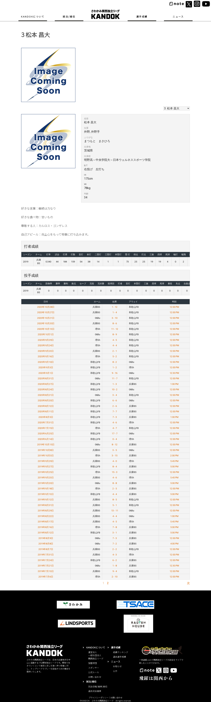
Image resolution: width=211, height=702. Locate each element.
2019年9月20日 (46, 483)
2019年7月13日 (46, 571)
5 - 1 (114, 505)
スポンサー (93, 667)
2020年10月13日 (45, 329)
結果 (114, 301)
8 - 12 (114, 444)
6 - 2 (114, 560)
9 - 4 (114, 571)
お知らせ (117, 666)
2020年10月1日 (46, 334)
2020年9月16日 (46, 356)
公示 (115, 670)
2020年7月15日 (46, 428)
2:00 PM (174, 455)
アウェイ (133, 301)
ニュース (178, 16)
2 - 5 (114, 488)
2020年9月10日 (46, 362)
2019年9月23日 (46, 477)
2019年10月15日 (45, 444)
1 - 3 (114, 384)
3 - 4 (114, 395)
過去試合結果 (94, 690)
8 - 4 (114, 466)
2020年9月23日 (46, 351)
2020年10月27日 (45, 312)
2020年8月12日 (46, 406)
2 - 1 (114, 351)
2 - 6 (114, 406)
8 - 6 (114, 323)
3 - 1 (114, 532)
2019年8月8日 (46, 543)
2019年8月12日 (46, 532)
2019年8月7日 (46, 549)
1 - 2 (114, 367)
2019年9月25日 (46, 472)
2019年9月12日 (46, 499)
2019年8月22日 (46, 516)
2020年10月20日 (45, 323)
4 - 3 (114, 554)
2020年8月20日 (46, 400)
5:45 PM (174, 461)
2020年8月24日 (46, 389)
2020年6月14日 (46, 439)
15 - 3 (114, 472)
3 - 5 (114, 450)
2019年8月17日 (46, 521)
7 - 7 (114, 411)
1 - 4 (114, 312)
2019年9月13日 (46, 494)
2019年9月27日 (46, 466)
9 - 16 (114, 373)
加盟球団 (92, 662)
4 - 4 (114, 345)
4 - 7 (114, 428)
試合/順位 (69, 16)
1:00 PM (174, 384)
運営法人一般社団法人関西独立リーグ (95, 655)
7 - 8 (114, 527)
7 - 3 (114, 417)
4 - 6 (114, 422)
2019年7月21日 (46, 565)
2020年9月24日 (46, 345)
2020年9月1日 (46, 373)
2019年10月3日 (46, 455)
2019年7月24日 (46, 560)
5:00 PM (174, 466)
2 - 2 (114, 549)
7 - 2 (114, 543)
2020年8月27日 (46, 384)
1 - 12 (114, 307)
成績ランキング (120, 652)
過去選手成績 (119, 656)
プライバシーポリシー (98, 697)
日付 (46, 301)
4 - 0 (114, 461)
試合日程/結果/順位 (97, 686)
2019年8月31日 (46, 505)
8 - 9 (114, 334)
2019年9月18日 (46, 488)
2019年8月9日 (46, 538)
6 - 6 (114, 400)
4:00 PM (174, 543)
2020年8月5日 (46, 417)
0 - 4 (114, 439)
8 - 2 (114, 362)
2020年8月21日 (46, 395)
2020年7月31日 (46, 422)
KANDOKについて (32, 16)
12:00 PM (174, 307)
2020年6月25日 (46, 433)
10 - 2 (114, 389)
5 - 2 (114, 356)
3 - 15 (114, 455)
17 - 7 (114, 433)
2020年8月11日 (46, 411)
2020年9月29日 (46, 340)
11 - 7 (114, 378)
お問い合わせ (94, 676)
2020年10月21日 (45, 318)
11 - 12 (114, 329)
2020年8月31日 (46, 378)
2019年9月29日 (46, 461)
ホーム (97, 301)
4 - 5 (114, 340)
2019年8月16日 (46, 527)
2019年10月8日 (46, 450)
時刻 (174, 301)
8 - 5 (114, 499)
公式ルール (93, 672)
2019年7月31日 (46, 554)
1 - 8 (114, 565)
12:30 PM (174, 373)
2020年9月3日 (46, 367)
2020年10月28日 (45, 307)
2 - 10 (114, 576)
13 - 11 (114, 510)
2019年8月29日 (46, 510)
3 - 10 (114, 318)
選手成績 (142, 16)
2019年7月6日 (46, 576)
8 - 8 (114, 483)
